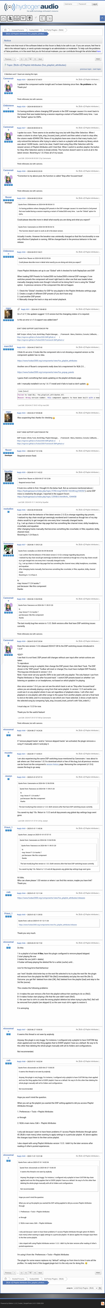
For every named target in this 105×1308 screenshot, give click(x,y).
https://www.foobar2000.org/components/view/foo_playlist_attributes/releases (51, 898)
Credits (20, 1303)
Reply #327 (21, 128)
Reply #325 (21, 80)
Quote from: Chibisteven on (36, 204)
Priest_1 (8, 827)
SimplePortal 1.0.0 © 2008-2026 (34, 1303)
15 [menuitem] (35, 59)
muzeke (8, 752)
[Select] (25, 391)
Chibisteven (8, 107)
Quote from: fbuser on (34, 258)
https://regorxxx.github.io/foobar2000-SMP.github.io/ (36, 337)
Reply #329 (21, 198)
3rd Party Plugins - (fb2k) (53, 30)
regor (8, 308)
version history (52, 764)
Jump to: (69, 1288)
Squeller (8, 471)
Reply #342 (21, 777)
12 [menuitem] (21, 59)
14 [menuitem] (30, 59)
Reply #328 (21, 171)
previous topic (85, 69)
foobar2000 (34, 30)
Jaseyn (8, 776)
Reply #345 (21, 915)
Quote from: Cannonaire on (36, 227)
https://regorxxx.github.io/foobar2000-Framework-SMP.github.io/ (40, 340)
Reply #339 (21, 641)
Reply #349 (21, 1156)
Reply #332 (21, 347)
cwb (8, 892)
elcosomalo (8, 731)
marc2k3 (8, 346)
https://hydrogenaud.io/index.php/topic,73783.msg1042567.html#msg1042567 (51, 491)
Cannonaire (8, 80)
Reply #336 (21, 510)
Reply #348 (21, 1062)
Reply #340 (21, 731)
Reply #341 (21, 754)
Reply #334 (21, 451)
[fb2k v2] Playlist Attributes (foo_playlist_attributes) (26, 34)
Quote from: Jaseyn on (34, 835)
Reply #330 (21, 252)
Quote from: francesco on (35, 605)
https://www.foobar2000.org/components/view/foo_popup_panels (45, 372)
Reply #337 (21, 545)
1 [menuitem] (14, 59)
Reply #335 (21, 472)
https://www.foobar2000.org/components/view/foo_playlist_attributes (47, 361)
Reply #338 (21, 599)
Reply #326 (21, 107)
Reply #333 (21, 413)
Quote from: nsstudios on (35, 551)
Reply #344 (21, 893)
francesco (9, 543)
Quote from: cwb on (33, 921)
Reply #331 (25, 309)
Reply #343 (21, 829)
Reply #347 (21, 1030)
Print (98, 59)
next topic (97, 69)
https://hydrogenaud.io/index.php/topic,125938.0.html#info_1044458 (46, 497)
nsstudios (8, 509)
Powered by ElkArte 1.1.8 (9, 1303)
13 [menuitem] (26, 59)
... (17, 59)
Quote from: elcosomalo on (36, 1068)
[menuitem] (8, 59)
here (99, 51)
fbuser (8, 197)
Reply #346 (21, 943)
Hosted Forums (18, 30)
